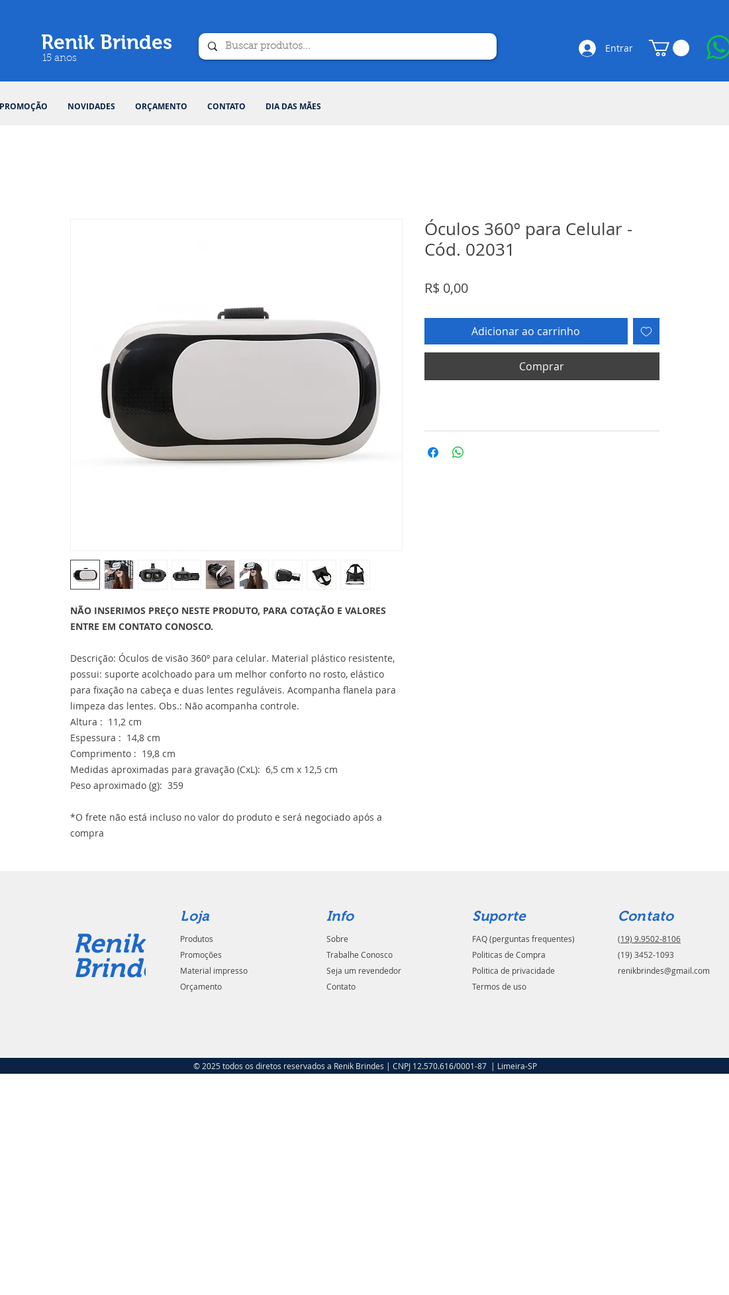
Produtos (196, 938)
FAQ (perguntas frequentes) (523, 938)
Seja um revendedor (363, 970)
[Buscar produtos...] (347, 46)
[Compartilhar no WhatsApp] (458, 452)
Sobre (337, 938)
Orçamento (201, 986)
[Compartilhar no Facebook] (433, 452)
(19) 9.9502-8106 (649, 938)
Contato (341, 986)
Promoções (201, 954)
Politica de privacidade (513, 970)
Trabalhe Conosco (359, 954)
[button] (669, 48)
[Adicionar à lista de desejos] (646, 331)
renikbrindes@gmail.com (664, 970)
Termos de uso (499, 986)
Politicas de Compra (509, 954)
